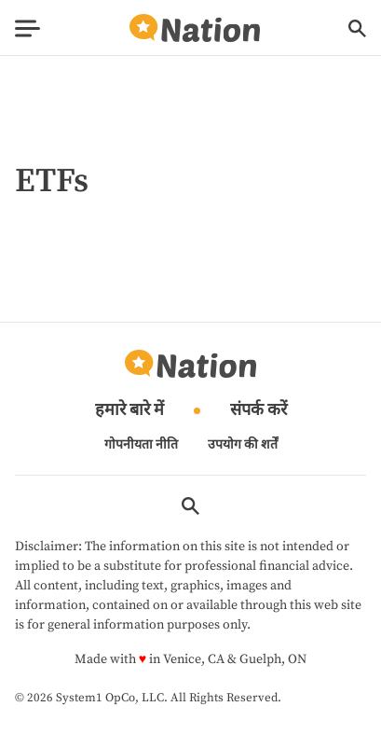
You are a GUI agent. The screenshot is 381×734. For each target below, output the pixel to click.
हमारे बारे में (129, 411)
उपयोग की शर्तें (243, 444)
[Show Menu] (27, 28)
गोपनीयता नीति (141, 444)
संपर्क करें (258, 411)
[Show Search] (357, 28)
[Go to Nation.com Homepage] (194, 28)
